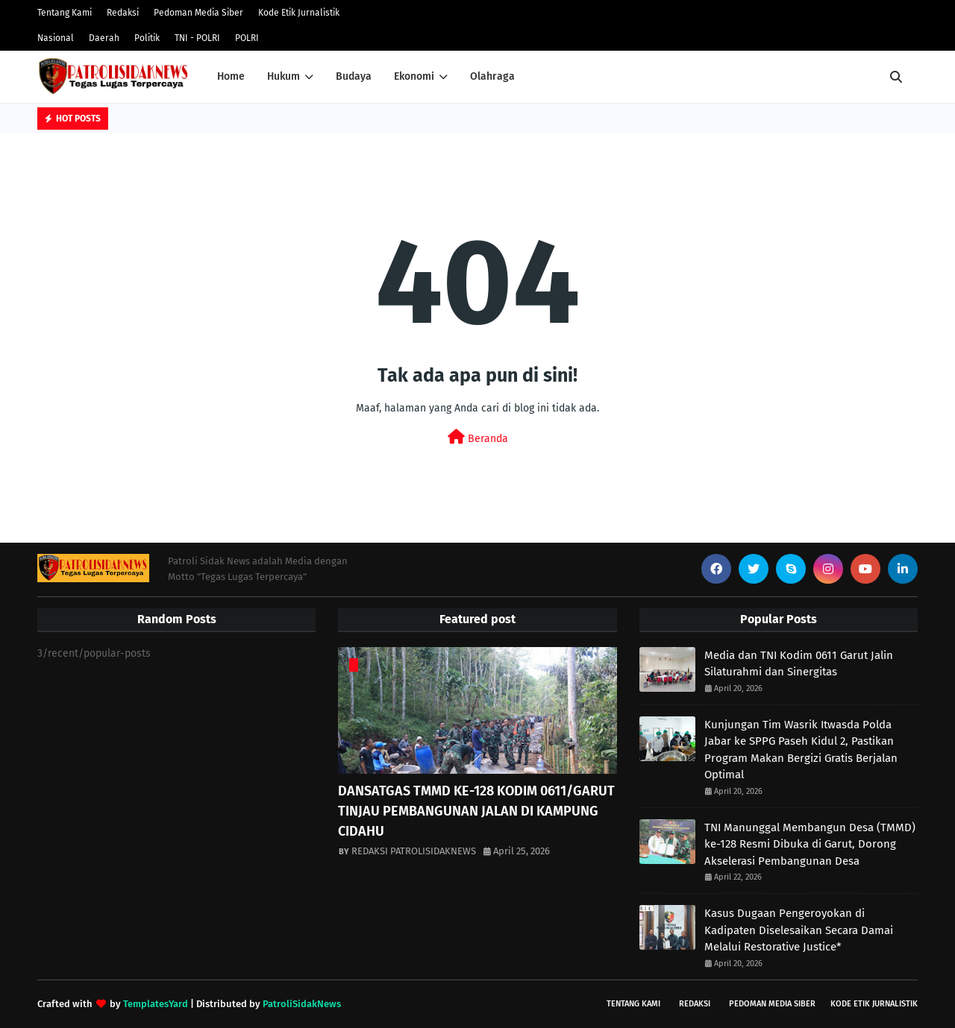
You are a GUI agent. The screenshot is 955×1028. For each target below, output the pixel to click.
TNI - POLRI (197, 38)
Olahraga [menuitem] (492, 76)
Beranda (478, 437)
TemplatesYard (155, 1003)
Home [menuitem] (231, 76)
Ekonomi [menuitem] (414, 76)
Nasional (55, 38)
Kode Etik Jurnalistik (298, 12)
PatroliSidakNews (302, 1003)
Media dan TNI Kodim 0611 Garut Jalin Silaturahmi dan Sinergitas (798, 664)
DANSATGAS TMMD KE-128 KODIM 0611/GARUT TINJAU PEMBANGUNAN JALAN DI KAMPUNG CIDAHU (476, 811)
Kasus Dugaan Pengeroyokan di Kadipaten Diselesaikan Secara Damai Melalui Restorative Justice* (798, 929)
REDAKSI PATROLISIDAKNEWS (413, 851)
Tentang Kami (64, 12)
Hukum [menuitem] (283, 76)
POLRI (247, 38)
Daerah (104, 38)
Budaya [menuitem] (354, 76)
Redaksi (123, 12)
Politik (147, 38)
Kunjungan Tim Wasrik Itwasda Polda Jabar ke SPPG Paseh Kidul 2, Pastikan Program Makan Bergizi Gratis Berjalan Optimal (801, 750)
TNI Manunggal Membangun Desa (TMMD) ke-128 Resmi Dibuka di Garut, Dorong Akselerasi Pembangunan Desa (809, 844)
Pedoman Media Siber (198, 12)
